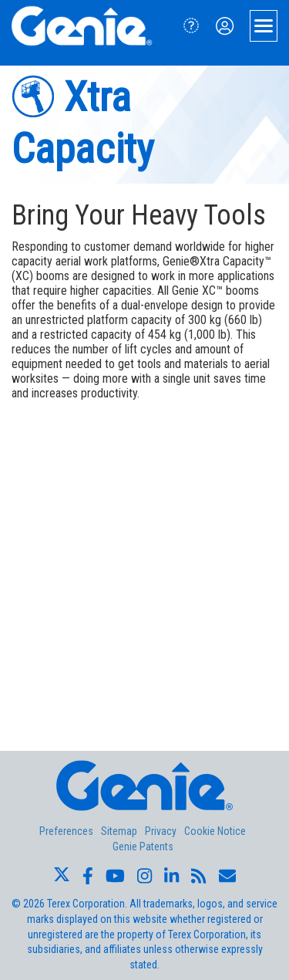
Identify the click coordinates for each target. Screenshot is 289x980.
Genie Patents (143, 846)
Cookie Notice (215, 831)
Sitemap (119, 831)
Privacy (160, 831)
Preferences (66, 831)
